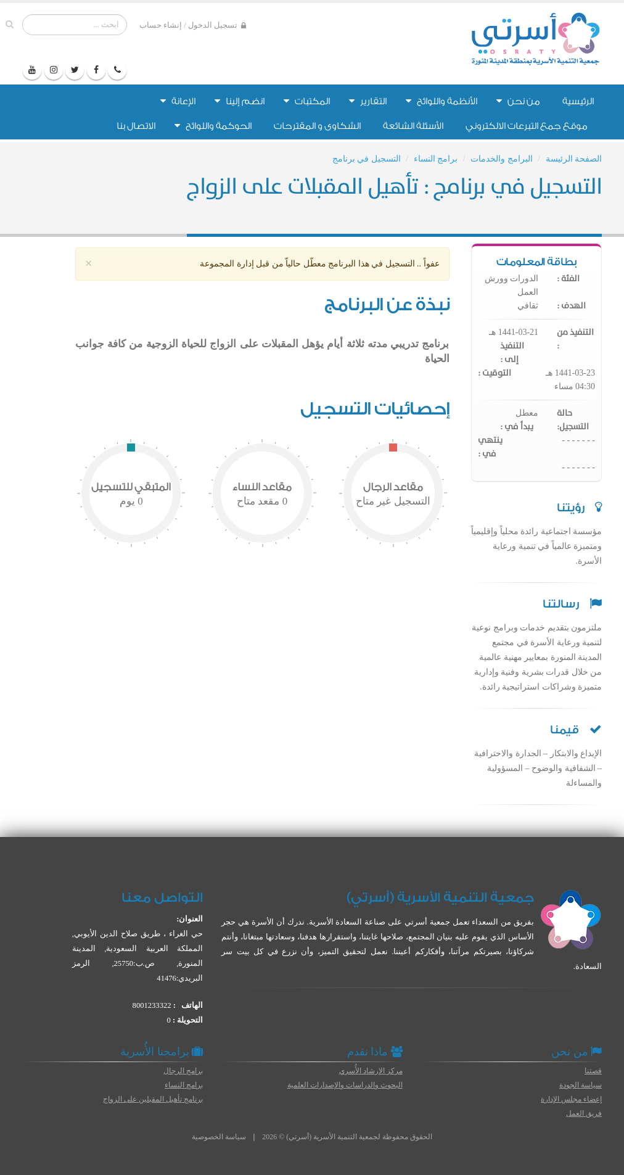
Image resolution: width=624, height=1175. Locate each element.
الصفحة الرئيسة (574, 158)
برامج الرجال (183, 1070)
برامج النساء (436, 158)
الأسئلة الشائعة (413, 126)
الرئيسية (578, 101)
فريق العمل (584, 1113)
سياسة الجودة (580, 1085)
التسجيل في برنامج (366, 158)
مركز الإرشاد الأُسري (371, 1070)
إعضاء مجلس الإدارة (571, 1099)
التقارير (368, 101)
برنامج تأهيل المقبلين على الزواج (153, 1099)
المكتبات (307, 101)
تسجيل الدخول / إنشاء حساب (192, 25)
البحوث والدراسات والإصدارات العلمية (345, 1085)
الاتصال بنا (136, 126)
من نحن (518, 101)
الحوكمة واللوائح (213, 125)
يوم (131, 501)
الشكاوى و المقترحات (317, 126)
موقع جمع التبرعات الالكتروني (527, 126)
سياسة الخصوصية (219, 1136)
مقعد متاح (262, 501)
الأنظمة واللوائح (441, 101)
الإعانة (177, 101)
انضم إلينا (240, 101)
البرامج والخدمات (501, 158)
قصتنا (593, 1070)
